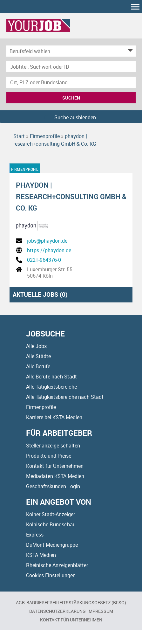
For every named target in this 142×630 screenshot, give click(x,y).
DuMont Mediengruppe (52, 544)
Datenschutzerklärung (57, 611)
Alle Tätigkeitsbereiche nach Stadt (65, 396)
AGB (20, 602)
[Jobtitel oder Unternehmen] (71, 66)
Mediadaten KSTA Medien (55, 476)
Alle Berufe (38, 366)
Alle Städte (38, 356)
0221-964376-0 (44, 259)
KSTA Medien (41, 554)
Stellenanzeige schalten (53, 445)
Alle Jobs (36, 346)
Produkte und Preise (48, 455)
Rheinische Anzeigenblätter (57, 565)
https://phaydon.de (49, 250)
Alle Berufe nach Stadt (51, 376)
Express (35, 534)
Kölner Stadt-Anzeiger (50, 514)
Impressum (100, 611)
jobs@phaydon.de (47, 240)
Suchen (71, 98)
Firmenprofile (41, 407)
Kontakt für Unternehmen (55, 465)
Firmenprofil (24, 169)
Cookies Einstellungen (51, 575)
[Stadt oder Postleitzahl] (71, 82)
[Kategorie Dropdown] (129, 51)
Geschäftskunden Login (53, 486)
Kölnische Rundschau (51, 524)
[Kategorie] (64, 51)
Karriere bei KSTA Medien (54, 417)
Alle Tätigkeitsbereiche (51, 386)
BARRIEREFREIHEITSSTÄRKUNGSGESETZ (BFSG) (76, 602)
